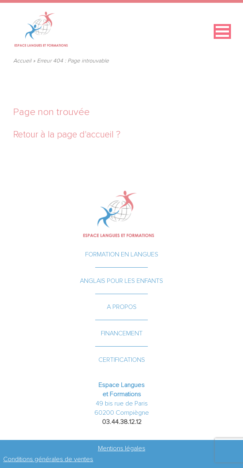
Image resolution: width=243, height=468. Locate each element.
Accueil (22, 61)
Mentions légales (121, 448)
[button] (222, 31)
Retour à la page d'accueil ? (66, 134)
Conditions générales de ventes (48, 459)
